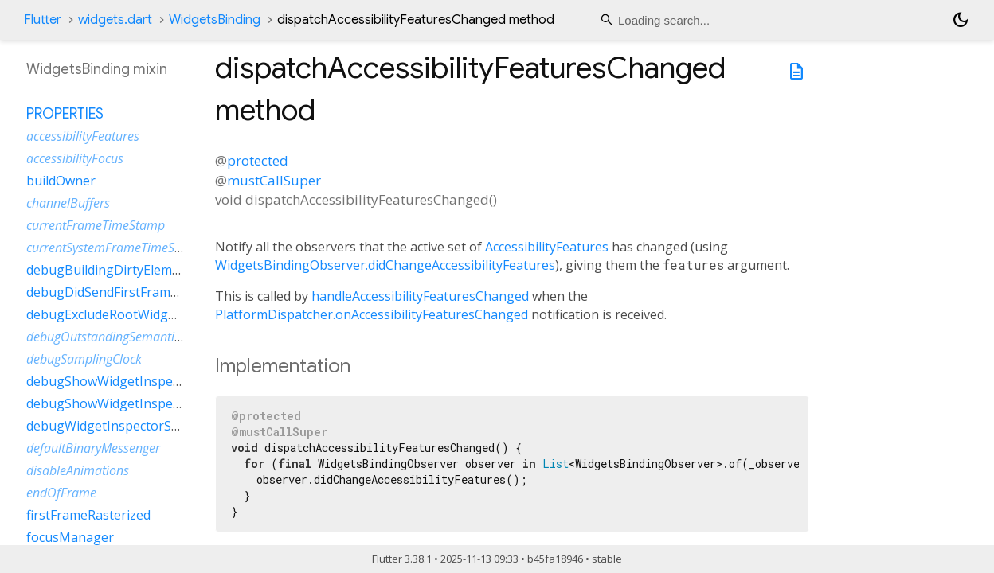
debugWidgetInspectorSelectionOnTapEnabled (166, 426)
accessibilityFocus (74, 158)
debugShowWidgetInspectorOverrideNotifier (160, 403)
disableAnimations (77, 470)
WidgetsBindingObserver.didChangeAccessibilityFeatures (385, 265)
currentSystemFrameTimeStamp (115, 247)
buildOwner (61, 180)
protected (257, 160)
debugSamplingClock (84, 359)
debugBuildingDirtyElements (112, 270)
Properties (65, 114)
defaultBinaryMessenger (93, 448)
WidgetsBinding (214, 20)
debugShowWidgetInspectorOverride (137, 381)
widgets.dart (115, 20)
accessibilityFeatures (82, 136)
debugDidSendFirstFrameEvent (118, 292)
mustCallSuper (274, 180)
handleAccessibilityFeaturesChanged (420, 296)
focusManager (70, 537)
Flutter (42, 20)
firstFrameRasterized (88, 515)
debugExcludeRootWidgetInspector (131, 314)
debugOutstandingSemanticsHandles (128, 336)
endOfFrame (61, 492)
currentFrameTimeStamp (95, 225)
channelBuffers (68, 203)
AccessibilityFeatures (547, 246)
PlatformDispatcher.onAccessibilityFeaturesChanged (371, 314)
